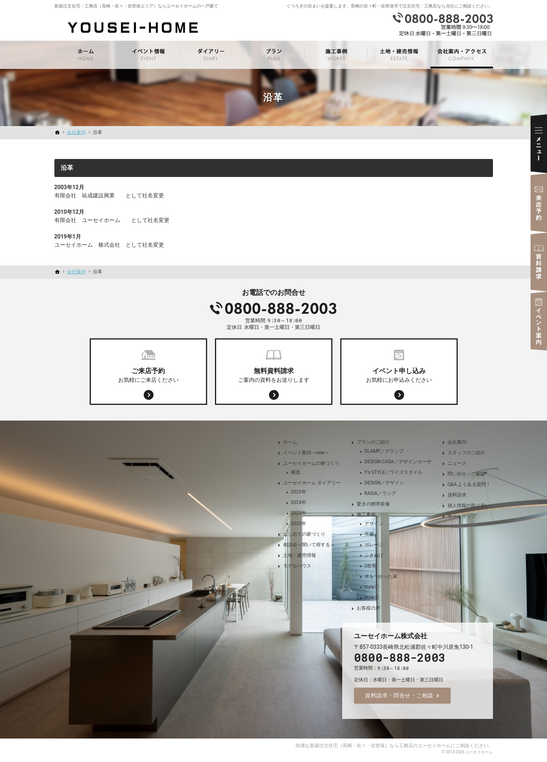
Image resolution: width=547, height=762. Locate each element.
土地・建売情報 (299, 555)
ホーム (290, 442)
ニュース (457, 463)
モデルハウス (297, 566)
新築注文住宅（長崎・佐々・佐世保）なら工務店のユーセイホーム (380, 745)
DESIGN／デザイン (384, 483)
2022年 (298, 523)
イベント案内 (539, 321)
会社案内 (457, 442)
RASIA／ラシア (381, 493)
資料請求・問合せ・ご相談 (399, 695)
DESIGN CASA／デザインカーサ (398, 461)
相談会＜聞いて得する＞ (309, 544)
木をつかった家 (381, 576)
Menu (539, 143)
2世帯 (371, 566)
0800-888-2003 (273, 308)
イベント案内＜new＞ (306, 452)
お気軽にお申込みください (399, 374)
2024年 (298, 502)
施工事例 (366, 514)
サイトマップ (462, 516)
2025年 (298, 492)
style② (372, 597)
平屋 (369, 534)
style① (372, 587)
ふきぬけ (374, 555)
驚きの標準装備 (373, 504)
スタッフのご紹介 (466, 452)
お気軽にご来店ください (148, 374)
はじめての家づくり (304, 534)
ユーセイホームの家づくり (311, 463)
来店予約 (539, 202)
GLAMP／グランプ (384, 451)
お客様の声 (368, 608)
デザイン (374, 523)
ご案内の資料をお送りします (273, 374)
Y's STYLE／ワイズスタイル (394, 472)
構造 (295, 472)
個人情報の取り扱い (469, 505)
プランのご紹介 (373, 442)
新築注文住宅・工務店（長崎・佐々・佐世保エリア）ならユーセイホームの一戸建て (136, 6)
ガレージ (374, 544)
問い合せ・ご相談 (466, 474)
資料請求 (457, 495)
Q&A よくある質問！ (469, 484)
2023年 (298, 513)
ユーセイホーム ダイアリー (312, 483)
